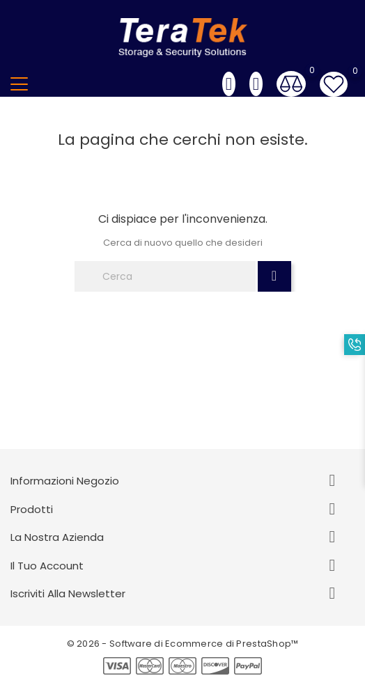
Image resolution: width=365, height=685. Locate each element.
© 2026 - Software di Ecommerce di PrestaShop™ (183, 643)
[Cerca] (165, 276)
